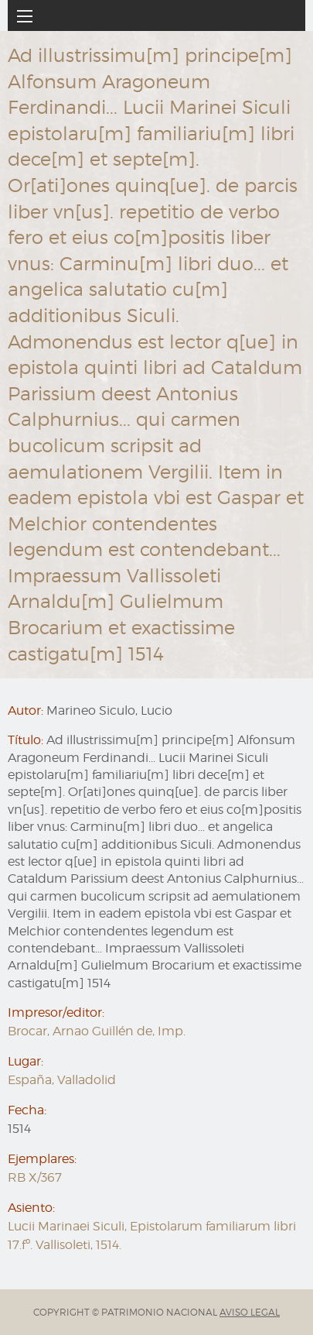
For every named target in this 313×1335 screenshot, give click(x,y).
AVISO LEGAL (249, 1312)
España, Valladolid (62, 1079)
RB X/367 (35, 1177)
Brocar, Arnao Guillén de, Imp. (96, 1031)
